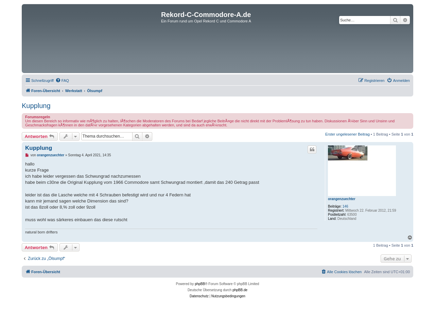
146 (345, 206)
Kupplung (36, 105)
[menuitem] (62, 80)
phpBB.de (239, 290)
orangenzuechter (341, 199)
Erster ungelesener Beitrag (347, 134)
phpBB (200, 284)
